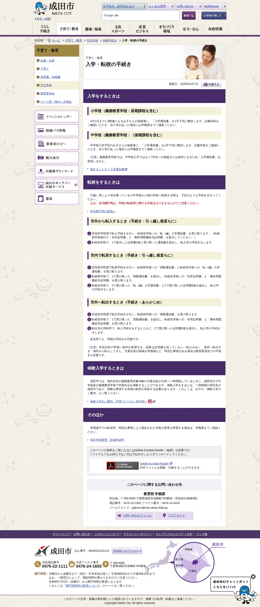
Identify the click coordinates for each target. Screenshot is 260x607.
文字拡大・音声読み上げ (118, 6)
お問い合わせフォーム (137, 515)
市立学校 (92, 40)
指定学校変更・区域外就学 (107, 439)
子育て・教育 (73, 40)
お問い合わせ (185, 6)
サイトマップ (61, 534)
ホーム (56, 40)
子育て (44, 68)
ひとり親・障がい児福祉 (56, 101)
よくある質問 (157, 6)
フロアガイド (176, 515)
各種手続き (110, 40)
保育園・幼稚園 (50, 77)
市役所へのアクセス (126, 550)
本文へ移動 (44, 18)
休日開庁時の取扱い (103, 211)
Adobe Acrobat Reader (154, 463)
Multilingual (211, 6)
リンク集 (201, 534)
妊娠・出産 (47, 60)
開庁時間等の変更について (83, 585)
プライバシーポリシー (137, 534)
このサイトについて (107, 534)
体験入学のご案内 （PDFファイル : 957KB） (123, 401)
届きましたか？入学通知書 (109, 169)
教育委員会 (47, 93)
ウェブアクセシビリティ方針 (173, 534)
